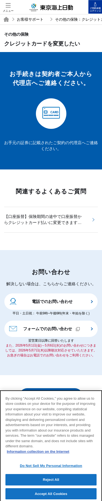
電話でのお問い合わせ (41, 301)
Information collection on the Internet (38, 454)
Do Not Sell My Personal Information (51, 468)
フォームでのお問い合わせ (44, 328)
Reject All (51, 482)
